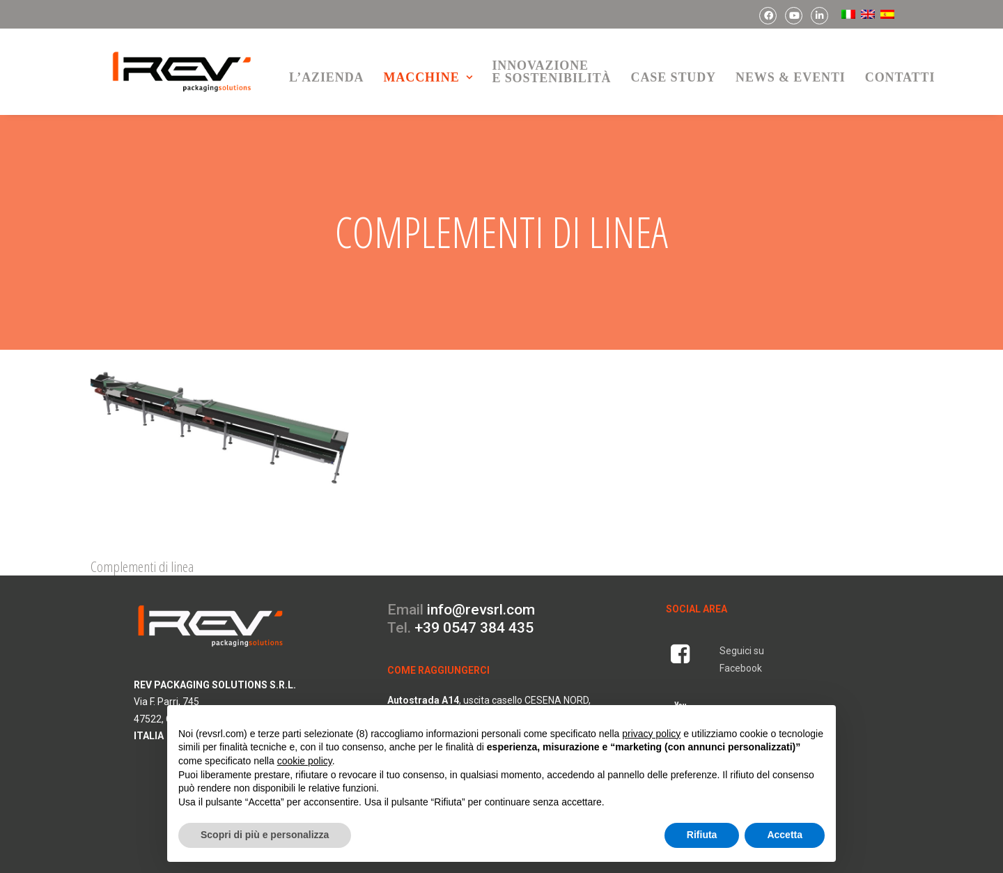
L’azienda (326, 77)
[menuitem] (768, 15)
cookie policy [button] (304, 760)
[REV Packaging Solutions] (182, 71)
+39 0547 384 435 (474, 603)
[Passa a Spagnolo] (886, 14)
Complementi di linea (142, 542)
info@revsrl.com (481, 585)
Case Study (673, 77)
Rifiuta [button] (702, 834)
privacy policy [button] (651, 733)
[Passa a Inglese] (866, 14)
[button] (220, 424)
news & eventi (791, 77)
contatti (900, 77)
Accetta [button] (784, 834)
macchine (427, 77)
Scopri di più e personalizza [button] (265, 834)
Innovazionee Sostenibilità (551, 72)
